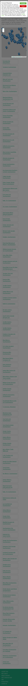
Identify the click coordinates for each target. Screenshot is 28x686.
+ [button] (3, 29)
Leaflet (13, 56)
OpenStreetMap (19, 56)
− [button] (3, 31)
